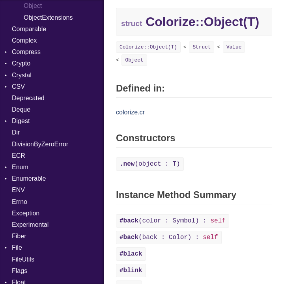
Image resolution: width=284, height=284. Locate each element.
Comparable (29, 29)
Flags (19, 270)
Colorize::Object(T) (148, 47)
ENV (18, 190)
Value (233, 47)
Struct (201, 47)
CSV (18, 86)
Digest (21, 121)
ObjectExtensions (48, 17)
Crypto (21, 63)
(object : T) (150, 164)
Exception (25, 213)
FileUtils (23, 259)
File (17, 247)
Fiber (19, 236)
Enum (20, 167)
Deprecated (28, 98)
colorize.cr (130, 112)
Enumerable (29, 178)
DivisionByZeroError (40, 144)
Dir (16, 132)
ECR (18, 155)
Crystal (22, 75)
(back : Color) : (169, 237)
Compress (26, 52)
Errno (19, 201)
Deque (21, 109)
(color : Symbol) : (173, 220)
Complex (24, 40)
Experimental (30, 224)
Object (33, 5)
